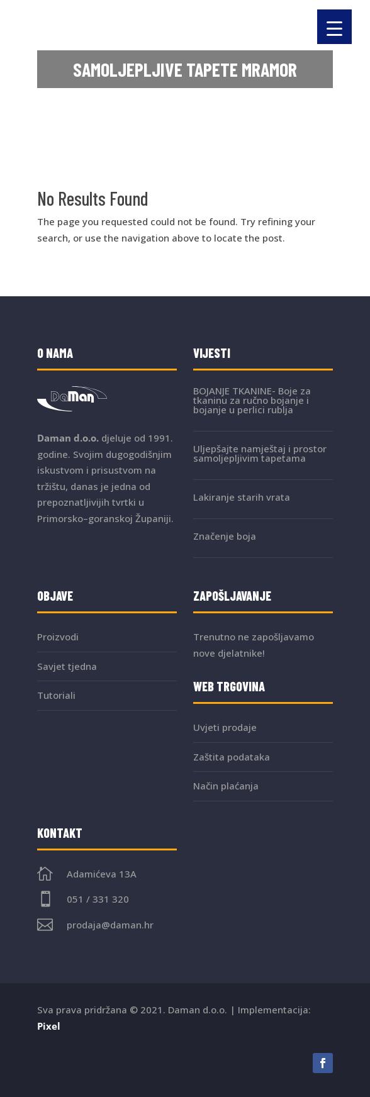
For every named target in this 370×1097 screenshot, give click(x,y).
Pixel (48, 1026)
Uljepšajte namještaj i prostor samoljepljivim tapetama (260, 453)
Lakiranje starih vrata (241, 497)
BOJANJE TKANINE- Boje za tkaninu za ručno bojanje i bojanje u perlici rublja (252, 400)
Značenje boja (224, 536)
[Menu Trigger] (334, 26)
